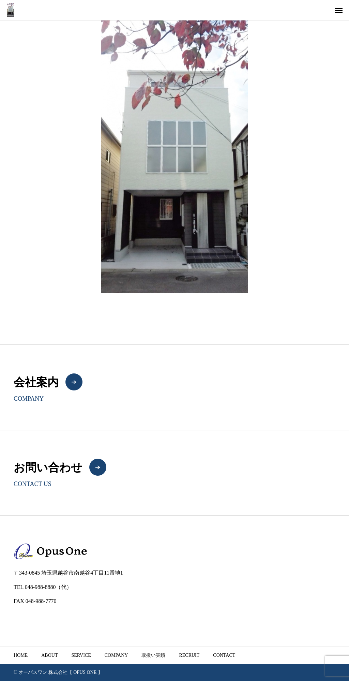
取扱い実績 (153, 655)
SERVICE (81, 655)
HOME (21, 655)
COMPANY (116, 655)
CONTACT (224, 655)
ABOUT (49, 655)
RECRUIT (189, 655)
